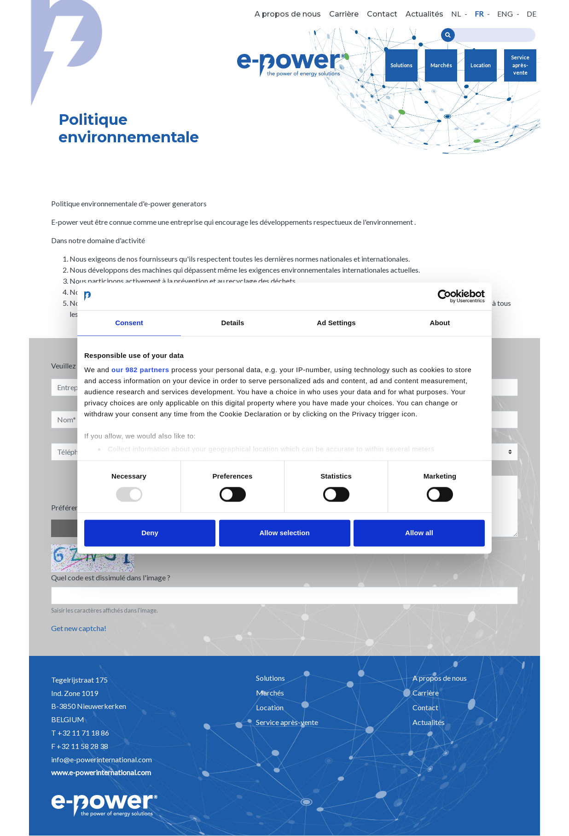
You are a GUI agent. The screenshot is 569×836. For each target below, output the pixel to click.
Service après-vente (520, 65)
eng (505, 13)
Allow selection (284, 533)
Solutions (401, 65)
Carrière (344, 14)
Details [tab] (232, 323)
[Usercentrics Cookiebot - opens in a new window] (444, 296)
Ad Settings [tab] (336, 323)
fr (479, 13)
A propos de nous (288, 14)
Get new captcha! (78, 628)
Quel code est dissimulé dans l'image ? (110, 577)
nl (456, 13)
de (531, 13)
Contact (382, 14)
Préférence (68, 507)
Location (480, 65)
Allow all (419, 533)
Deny (149, 533)
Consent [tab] (129, 323)
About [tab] (440, 323)
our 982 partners (140, 370)
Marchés (441, 65)
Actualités (424, 14)
